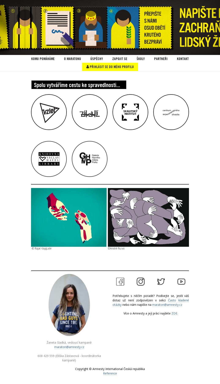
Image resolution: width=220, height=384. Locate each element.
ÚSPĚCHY (96, 58)
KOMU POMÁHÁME (43, 58)
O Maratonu (72, 58)
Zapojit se (119, 58)
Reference (110, 373)
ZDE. (174, 313)
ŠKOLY (141, 58)
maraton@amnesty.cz (69, 347)
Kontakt (183, 58)
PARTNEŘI (161, 58)
